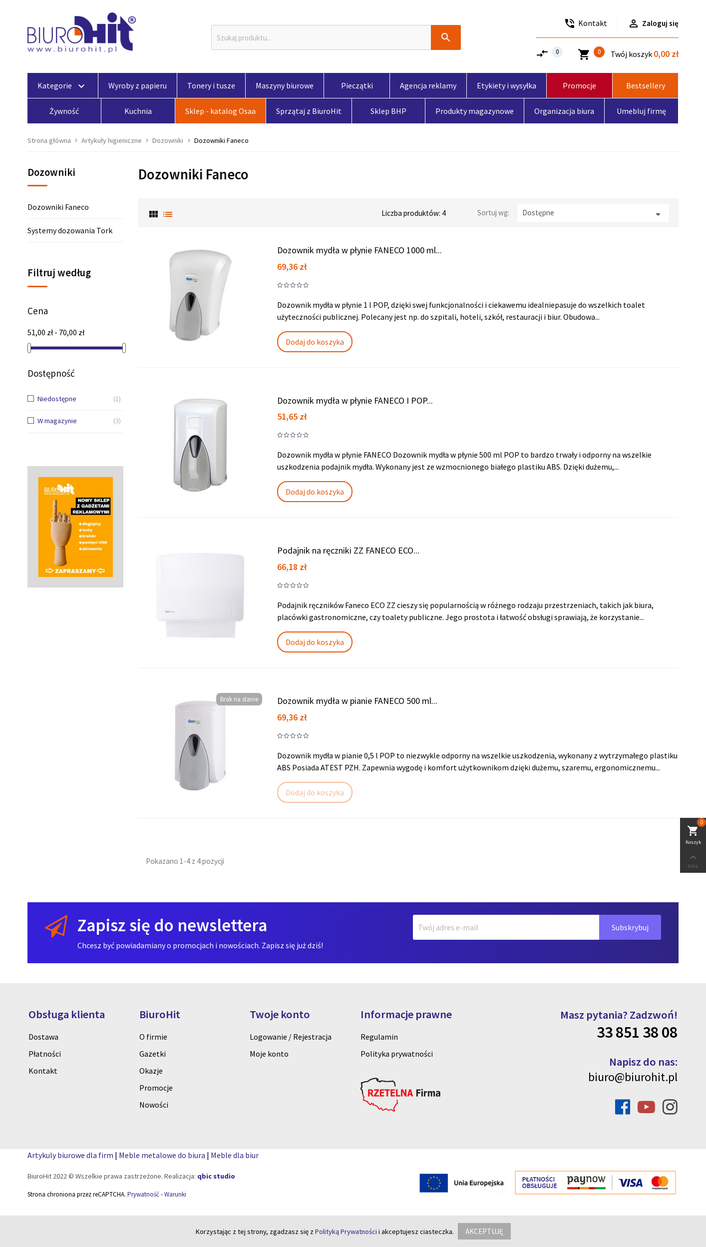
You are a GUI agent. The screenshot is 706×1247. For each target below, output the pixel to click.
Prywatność (143, 1194)
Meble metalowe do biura (162, 1155)
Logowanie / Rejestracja (291, 1037)
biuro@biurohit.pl (633, 1077)
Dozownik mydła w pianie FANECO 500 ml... (357, 700)
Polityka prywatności (396, 1054)
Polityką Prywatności (346, 1231)
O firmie (153, 1037)
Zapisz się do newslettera (172, 925)
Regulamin (379, 1037)
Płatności (44, 1054)
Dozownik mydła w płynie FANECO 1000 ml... (359, 250)
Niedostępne (71, 399)
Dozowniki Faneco (58, 207)
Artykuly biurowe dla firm (70, 1155)
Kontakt (42, 1071)
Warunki (175, 1194)
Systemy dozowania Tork (69, 230)
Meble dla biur (235, 1155)
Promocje (156, 1088)
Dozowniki (51, 173)
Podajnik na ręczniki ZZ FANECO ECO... (348, 550)
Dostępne (593, 214)
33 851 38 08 (637, 1032)
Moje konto (269, 1054)
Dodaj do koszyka (315, 342)
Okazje (151, 1071)
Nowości (153, 1105)
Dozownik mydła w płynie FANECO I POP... (355, 400)
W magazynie (71, 421)
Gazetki (152, 1054)
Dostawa (43, 1037)
